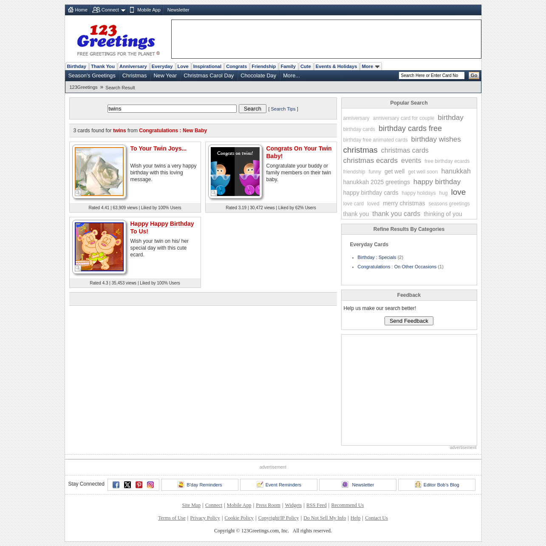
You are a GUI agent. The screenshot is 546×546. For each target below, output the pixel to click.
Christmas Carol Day (209, 75)
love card (353, 204)
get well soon (423, 172)
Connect (110, 9)
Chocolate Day (258, 75)
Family (287, 66)
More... (291, 75)
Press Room (268, 505)
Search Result (120, 87)
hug (443, 193)
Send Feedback (409, 321)
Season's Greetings (92, 75)
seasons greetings (449, 204)
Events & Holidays (336, 66)
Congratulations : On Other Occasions (397, 266)
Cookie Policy (239, 518)
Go (474, 75)
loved (373, 204)
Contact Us (376, 518)
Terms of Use (171, 518)
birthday (450, 118)
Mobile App (148, 9)
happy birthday (437, 182)
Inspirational (207, 66)
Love (183, 66)
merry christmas (404, 203)
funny (375, 172)
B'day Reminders (200, 484)
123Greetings (84, 87)
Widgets (293, 505)
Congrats (236, 66)
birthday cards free (410, 128)
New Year (165, 75)
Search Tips (283, 108)
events (411, 160)
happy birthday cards (371, 192)
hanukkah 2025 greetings (376, 182)
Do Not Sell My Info (324, 518)
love (458, 192)
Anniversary (133, 66)
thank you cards (396, 213)
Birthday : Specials (377, 257)
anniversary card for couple (404, 118)
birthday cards (359, 129)
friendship (354, 172)
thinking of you (443, 213)
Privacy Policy (205, 518)
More (370, 66)
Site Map (191, 505)
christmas (360, 149)
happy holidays (419, 193)
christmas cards (405, 150)
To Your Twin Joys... (158, 148)
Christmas (134, 75)
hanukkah (455, 171)
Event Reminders (279, 484)
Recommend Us (347, 505)
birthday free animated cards (375, 140)
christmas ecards (370, 160)
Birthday (76, 66)
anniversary (356, 118)
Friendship (264, 66)
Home (81, 9)
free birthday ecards (447, 161)
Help (355, 518)
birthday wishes (436, 139)
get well (395, 171)
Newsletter (178, 9)
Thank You (103, 66)
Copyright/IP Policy (278, 518)
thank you (356, 213)
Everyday (162, 66)
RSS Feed (316, 505)
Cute (305, 66)
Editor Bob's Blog (437, 484)
